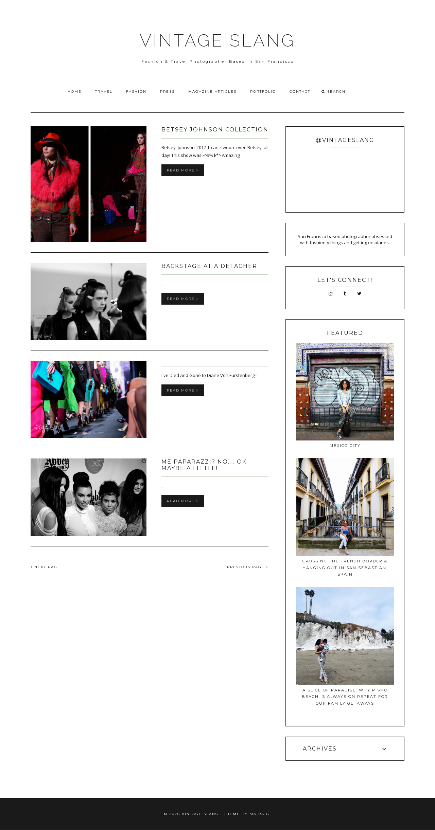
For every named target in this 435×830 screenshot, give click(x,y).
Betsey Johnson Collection (214, 129)
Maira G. (260, 814)
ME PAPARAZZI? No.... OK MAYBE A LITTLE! (204, 464)
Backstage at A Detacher (209, 266)
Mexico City (345, 445)
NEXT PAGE (45, 567)
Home (75, 91)
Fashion (136, 91)
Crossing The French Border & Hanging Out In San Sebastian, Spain (345, 568)
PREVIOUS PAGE (247, 567)
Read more (182, 170)
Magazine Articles (212, 91)
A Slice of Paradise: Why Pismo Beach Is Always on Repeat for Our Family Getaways (345, 697)
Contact (300, 91)
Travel (103, 91)
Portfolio (263, 91)
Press (167, 91)
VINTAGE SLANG (217, 41)
